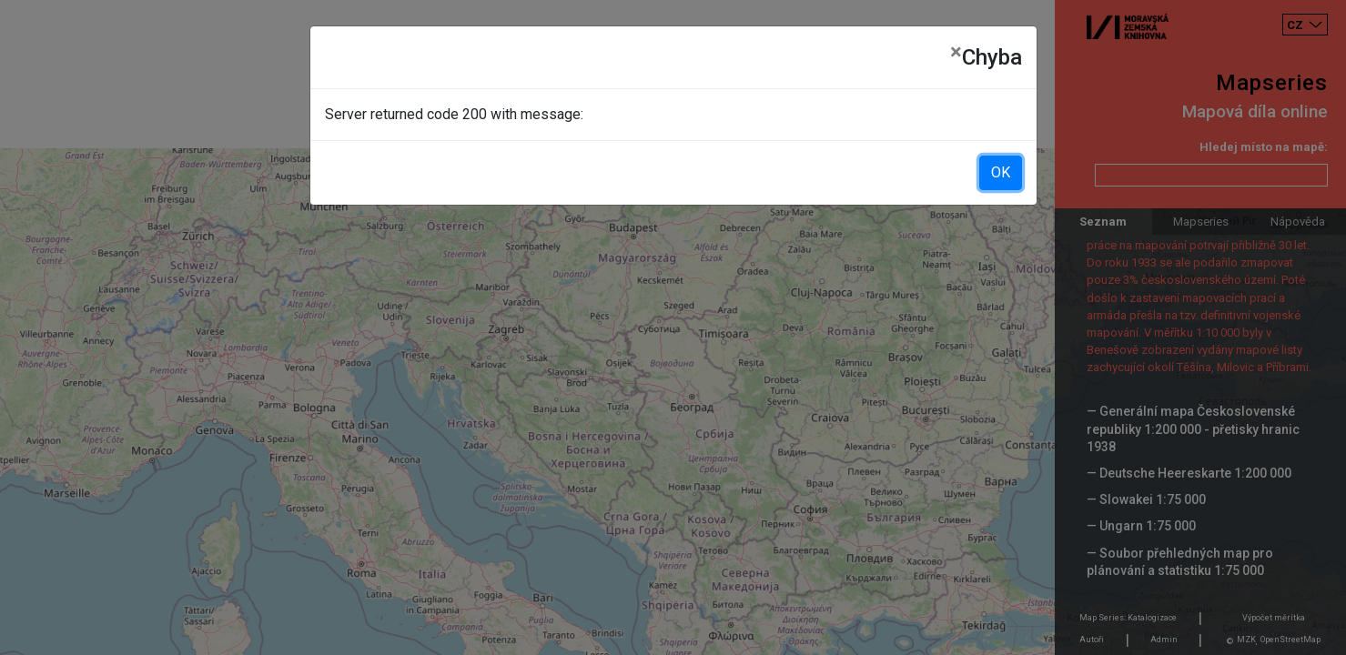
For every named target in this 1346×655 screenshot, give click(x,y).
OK (1000, 172)
